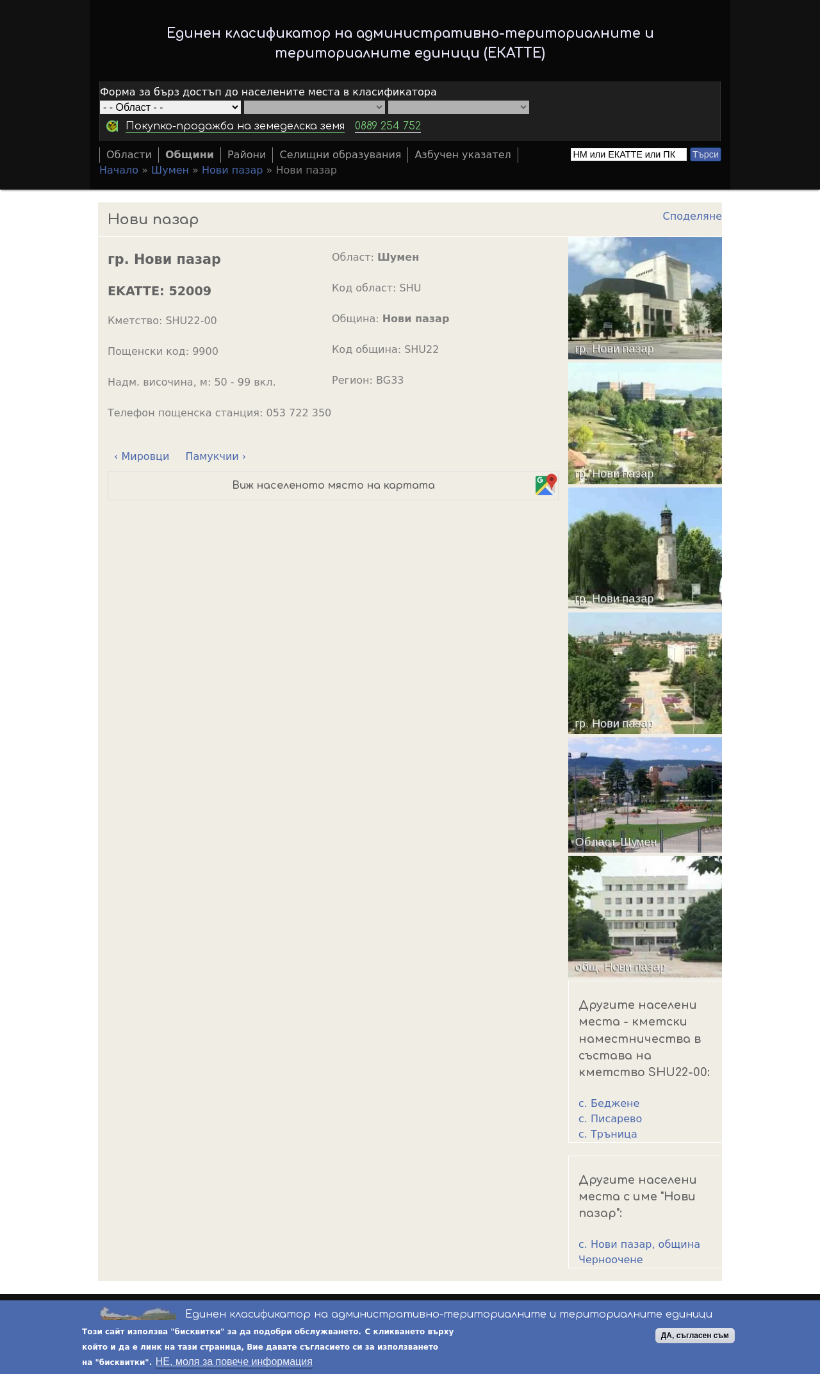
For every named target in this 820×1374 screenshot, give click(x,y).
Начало (118, 170)
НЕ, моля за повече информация (234, 1361)
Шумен (170, 170)
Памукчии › (215, 456)
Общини (189, 155)
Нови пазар (232, 170)
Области (129, 155)
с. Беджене (608, 1103)
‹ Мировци (141, 456)
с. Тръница (607, 1134)
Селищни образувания (340, 155)
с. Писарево (610, 1119)
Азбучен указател (462, 155)
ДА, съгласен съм (695, 1335)
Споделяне (692, 216)
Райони (246, 155)
